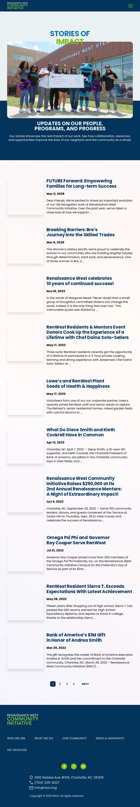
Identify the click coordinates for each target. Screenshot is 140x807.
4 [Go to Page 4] (74, 684)
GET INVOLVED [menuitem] (17, 750)
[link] (17, 5)
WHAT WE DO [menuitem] (43, 738)
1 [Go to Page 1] (52, 684)
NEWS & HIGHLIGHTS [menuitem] (110, 738)
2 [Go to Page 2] (60, 684)
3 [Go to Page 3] (67, 684)
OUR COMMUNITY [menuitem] (74, 738)
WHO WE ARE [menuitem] (16, 738)
